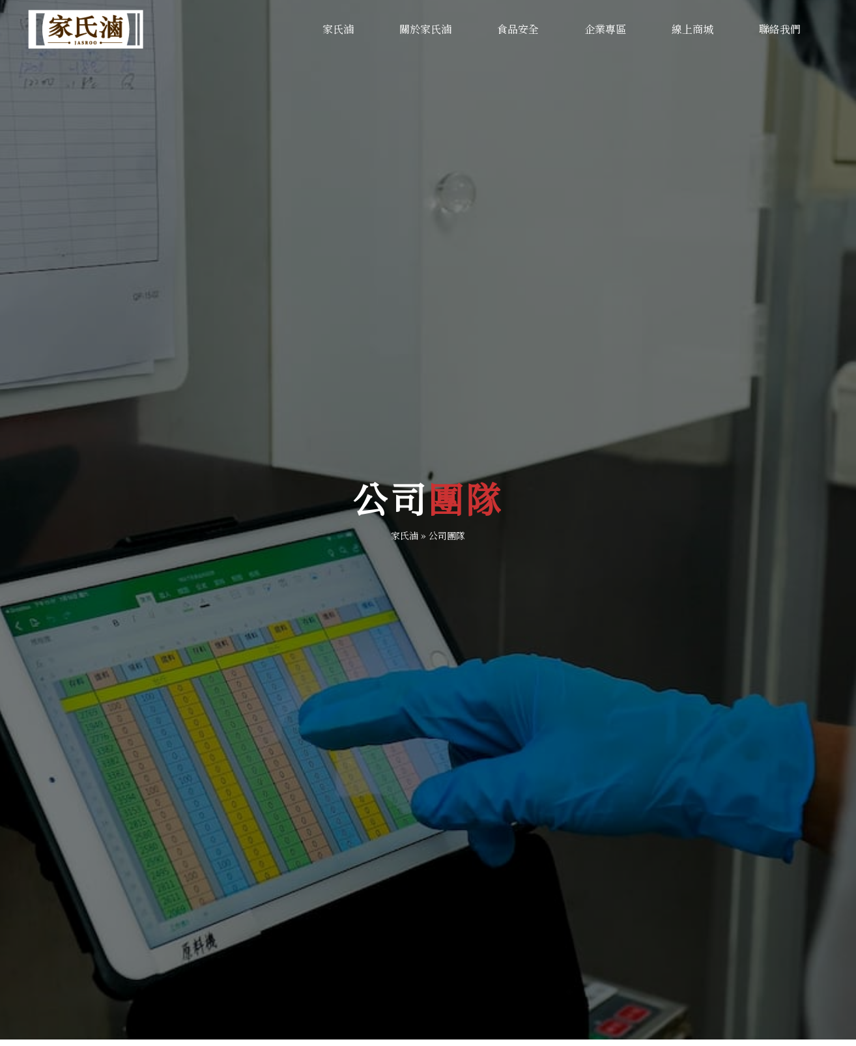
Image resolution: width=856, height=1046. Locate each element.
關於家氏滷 (425, 28)
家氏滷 (338, 28)
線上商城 (692, 28)
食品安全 (518, 28)
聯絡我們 (780, 28)
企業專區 (605, 28)
